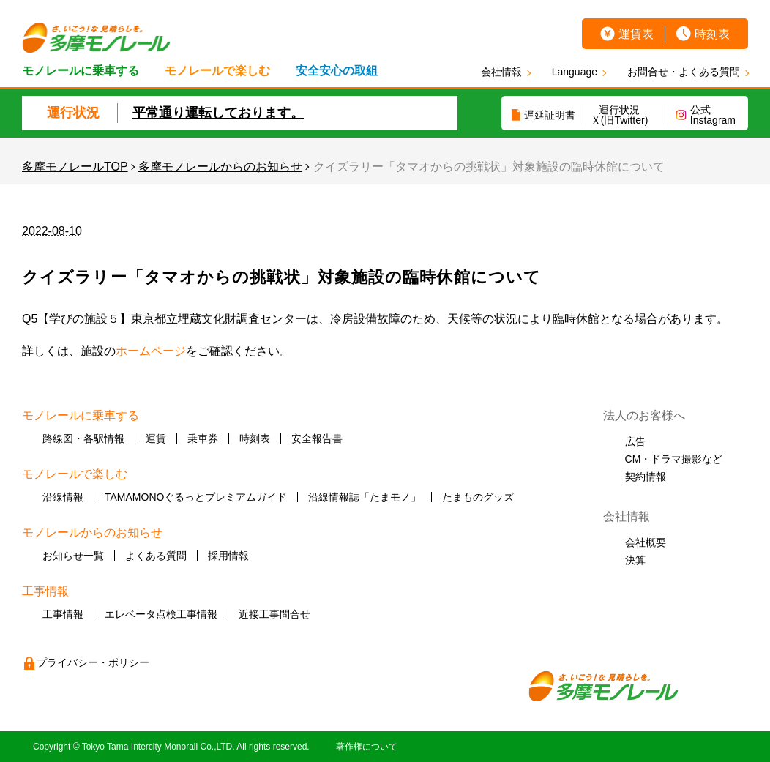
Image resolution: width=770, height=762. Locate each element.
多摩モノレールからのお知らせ (220, 166)
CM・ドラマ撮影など (674, 459)
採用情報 (228, 555)
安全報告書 (317, 438)
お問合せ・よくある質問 (683, 72)
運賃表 (636, 34)
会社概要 (645, 542)
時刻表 (712, 34)
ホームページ (151, 351)
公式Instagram (713, 115)
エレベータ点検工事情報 (161, 614)
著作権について (366, 747)
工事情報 (62, 614)
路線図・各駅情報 (83, 438)
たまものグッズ (478, 497)
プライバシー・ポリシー (93, 662)
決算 (635, 560)
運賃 (156, 438)
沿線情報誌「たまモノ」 (364, 497)
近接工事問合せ (274, 614)
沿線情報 (62, 497)
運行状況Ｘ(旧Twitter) (619, 115)
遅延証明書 (549, 115)
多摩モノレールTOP (75, 166)
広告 (635, 441)
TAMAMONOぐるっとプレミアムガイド (196, 497)
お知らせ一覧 (73, 555)
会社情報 (501, 72)
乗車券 (202, 438)
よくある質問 (156, 555)
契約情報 (645, 476)
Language (574, 72)
